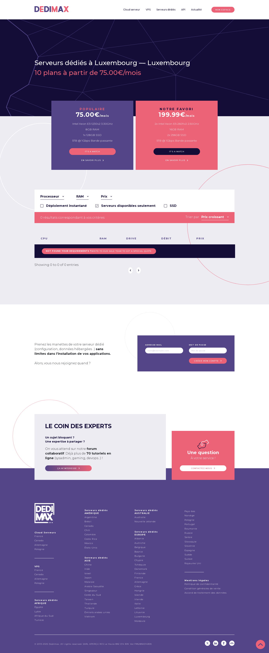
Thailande (90, 603)
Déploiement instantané (66, 206)
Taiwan (88, 599)
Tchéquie (140, 564)
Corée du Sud (92, 595)
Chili (87, 530)
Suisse (188, 559)
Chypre (138, 560)
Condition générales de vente (203, 588)
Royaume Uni (193, 563)
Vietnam (89, 616)
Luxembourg (168, 63)
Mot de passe (197, 345)
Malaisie (89, 582)
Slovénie (190, 546)
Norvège (190, 515)
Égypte (38, 607)
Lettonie (139, 608)
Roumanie (191, 528)
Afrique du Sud (43, 615)
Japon (88, 577)
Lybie (37, 611)
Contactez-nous (201, 468)
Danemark (140, 569)
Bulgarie (139, 556)
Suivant (138, 270)
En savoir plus (91, 160)
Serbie (188, 537)
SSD (173, 206)
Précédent (130, 270)
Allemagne (41, 545)
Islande (138, 595)
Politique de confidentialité (201, 584)
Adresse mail (153, 345)
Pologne (39, 549)
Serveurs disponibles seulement (128, 206)
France (38, 536)
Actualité (196, 9)
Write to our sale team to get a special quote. (99, 251)
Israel (87, 573)
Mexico (88, 543)
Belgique (140, 547)
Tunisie (39, 620)
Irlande (138, 599)
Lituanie (139, 612)
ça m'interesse (67, 468)
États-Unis (90, 547)
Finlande (140, 573)
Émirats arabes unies (97, 612)
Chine (88, 564)
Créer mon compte (206, 361)
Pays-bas (190, 511)
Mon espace (223, 10)
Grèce (137, 586)
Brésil (87, 521)
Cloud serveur (131, 9)
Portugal (190, 524)
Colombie (90, 534)
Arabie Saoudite (94, 586)
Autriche (139, 543)
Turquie (89, 608)
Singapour (90, 590)
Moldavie (139, 621)
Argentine (90, 517)
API (183, 9)
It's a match (92, 151)
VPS (148, 9)
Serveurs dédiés (165, 9)
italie (137, 603)
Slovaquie (191, 541)
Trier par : (193, 217)
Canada (39, 540)
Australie (140, 517)
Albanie (139, 538)
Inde (87, 569)
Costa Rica (90, 539)
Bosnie (138, 551)
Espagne (190, 550)
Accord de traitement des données (206, 592)
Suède (188, 554)
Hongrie (139, 590)
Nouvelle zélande (145, 521)
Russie (189, 533)
